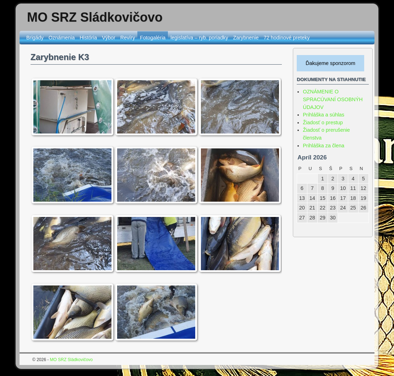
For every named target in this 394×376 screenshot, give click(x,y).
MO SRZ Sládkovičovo (95, 17)
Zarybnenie (246, 37)
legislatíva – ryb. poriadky (199, 37)
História (88, 37)
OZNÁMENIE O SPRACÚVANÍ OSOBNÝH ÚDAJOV (332, 99)
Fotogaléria (152, 37)
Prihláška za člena (323, 145)
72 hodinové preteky (287, 37)
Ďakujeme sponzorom (330, 63)
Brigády (35, 37)
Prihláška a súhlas (323, 115)
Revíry (127, 37)
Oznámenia (62, 37)
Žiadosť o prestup (323, 122)
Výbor (108, 37)
